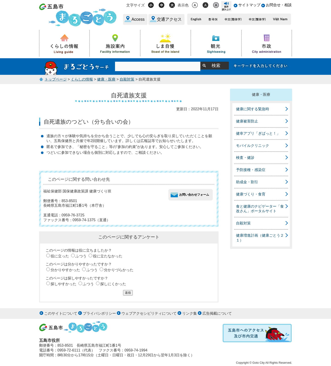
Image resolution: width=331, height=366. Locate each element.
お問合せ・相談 (279, 5)
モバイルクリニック (252, 146)
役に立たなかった (107, 256)
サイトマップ (249, 5)
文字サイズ (135, 5)
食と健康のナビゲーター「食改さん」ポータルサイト (260, 208)
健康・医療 (106, 79)
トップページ (56, 79)
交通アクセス (169, 19)
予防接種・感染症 (250, 170)
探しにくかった (113, 284)
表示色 (183, 5)
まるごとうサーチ (77, 66)
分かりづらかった (118, 270)
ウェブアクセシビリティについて (149, 313)
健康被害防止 (247, 121)
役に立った (60, 256)
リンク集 (189, 313)
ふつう (80, 256)
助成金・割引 (247, 182)
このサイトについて (60, 313)
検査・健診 (245, 158)
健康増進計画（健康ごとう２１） (260, 237)
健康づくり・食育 (250, 194)
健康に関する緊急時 (252, 109)
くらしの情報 (82, 79)
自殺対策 (127, 79)
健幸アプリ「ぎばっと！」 (258, 133)
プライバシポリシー (99, 313)
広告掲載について (217, 313)
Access (138, 19)
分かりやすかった (65, 270)
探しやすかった (63, 284)
